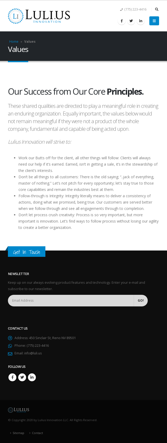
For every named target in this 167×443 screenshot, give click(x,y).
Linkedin (32, 377)
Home (13, 41)
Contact (37, 433)
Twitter (22, 377)
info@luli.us (33, 353)
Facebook (12, 377)
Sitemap (19, 433)
